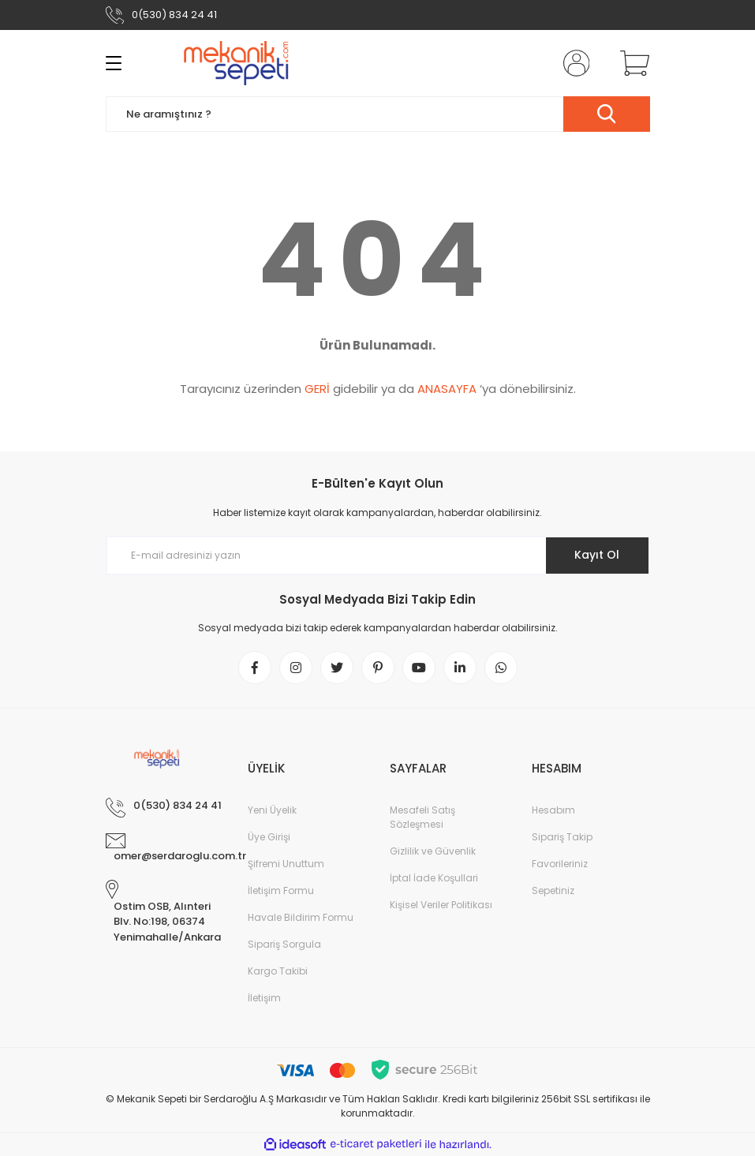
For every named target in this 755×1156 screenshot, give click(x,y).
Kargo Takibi (278, 971)
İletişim (264, 997)
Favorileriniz (560, 863)
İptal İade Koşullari (434, 878)
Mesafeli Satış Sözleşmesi (422, 817)
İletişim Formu (281, 890)
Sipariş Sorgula (284, 944)
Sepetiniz (553, 890)
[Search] (378, 114)
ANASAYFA (447, 388)
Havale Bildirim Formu (300, 917)
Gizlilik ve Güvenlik (433, 851)
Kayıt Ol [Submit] (596, 555)
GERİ (317, 388)
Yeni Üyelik (272, 810)
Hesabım (553, 810)
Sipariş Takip (562, 837)
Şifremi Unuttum (286, 863)
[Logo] (237, 63)
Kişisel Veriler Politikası (441, 904)
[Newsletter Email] (378, 555)
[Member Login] (572, 63)
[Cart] (631, 63)
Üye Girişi (269, 837)
